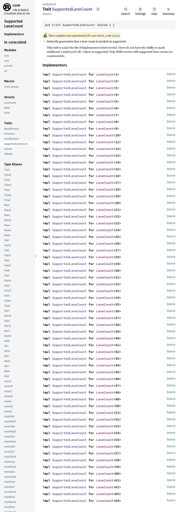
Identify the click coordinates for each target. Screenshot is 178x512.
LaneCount (104, 74)
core (16, 5)
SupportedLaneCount (69, 74)
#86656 (115, 35)
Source (47, 13)
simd (53, 4)
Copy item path (98, 9)
